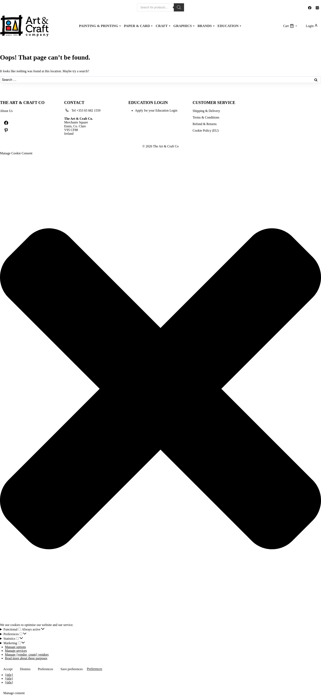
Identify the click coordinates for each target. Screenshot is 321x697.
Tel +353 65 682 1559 (86, 110)
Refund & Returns (205, 124)
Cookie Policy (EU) (206, 130)
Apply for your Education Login (156, 110)
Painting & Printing (100, 26)
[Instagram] (317, 8)
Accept (7, 669)
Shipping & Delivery (206, 111)
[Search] (179, 7)
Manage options (15, 647)
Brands (206, 26)
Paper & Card (138, 26)
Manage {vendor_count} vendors (27, 654)
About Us (6, 111)
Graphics (184, 26)
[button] (160, 389)
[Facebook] (309, 8)
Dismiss (25, 669)
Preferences (45, 669)
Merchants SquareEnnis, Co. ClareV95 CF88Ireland (78, 126)
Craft (163, 26)
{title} (9, 675)
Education (230, 26)
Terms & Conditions (206, 117)
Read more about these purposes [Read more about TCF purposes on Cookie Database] (26, 658)
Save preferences (72, 669)
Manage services (16, 650)
